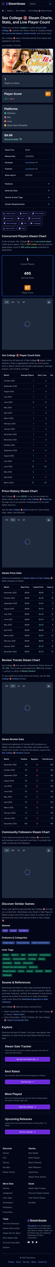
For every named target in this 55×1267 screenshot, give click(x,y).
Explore (6, 1247)
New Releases (34, 1167)
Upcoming (33, 1172)
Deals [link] (21, 218)
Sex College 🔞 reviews (13, 753)
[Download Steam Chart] (49, 302)
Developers (8, 1202)
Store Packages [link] (10, 223)
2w (6, 302)
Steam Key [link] (8, 218)
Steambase (32, 1226)
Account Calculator (11, 1242)
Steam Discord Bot (11, 1228)
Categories (8, 1193)
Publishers (7, 1207)
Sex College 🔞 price (18, 509)
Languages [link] (36, 223)
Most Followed (34, 1162)
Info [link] (24, 223)
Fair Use (26, 1262)
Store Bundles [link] (34, 218)
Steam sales (29, 578)
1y (18, 302)
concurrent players (14, 33)
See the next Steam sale (28, 1059)
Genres (6, 1188)
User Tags (7, 1198)
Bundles (6, 1167)
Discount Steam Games (38, 1193)
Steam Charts (9, 1172)
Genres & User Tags (27, 197)
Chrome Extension (11, 1223)
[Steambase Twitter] (36, 1242)
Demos (6, 1162)
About (33, 1262)
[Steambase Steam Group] (33, 1242)
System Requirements (27, 204)
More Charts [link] (9, 228)
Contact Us (42, 1262)
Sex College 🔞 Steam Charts (40, 11)
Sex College (20, 11)
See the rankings (27, 1132)
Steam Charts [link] (9, 213)
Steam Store (18, 1014)
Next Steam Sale (10, 1238)
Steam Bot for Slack (12, 1233)
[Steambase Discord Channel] (29, 1242)
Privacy (11, 1262)
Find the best (27, 1082)
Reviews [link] (24, 213)
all (24, 302)
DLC (5, 1158)
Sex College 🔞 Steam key (40, 499)
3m (12, 302)
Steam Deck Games (37, 1177)
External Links (27, 190)
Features (27, 183)
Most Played (33, 1158)
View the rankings (27, 1107)
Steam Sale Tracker (37, 1188)
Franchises (8, 1212)
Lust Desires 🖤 (31, 163)
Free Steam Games (36, 1198)
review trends (30, 33)
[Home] (3, 11)
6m (12, 520)
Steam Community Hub (17, 1020)
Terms (18, 1262)
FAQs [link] (22, 228)
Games (10, 11)
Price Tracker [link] (38, 213)
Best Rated (33, 1153)
